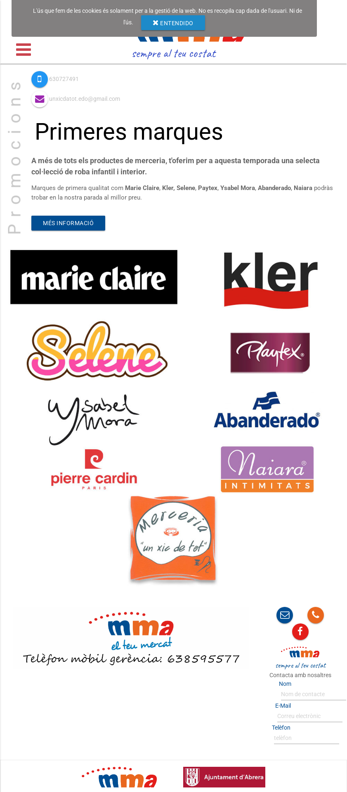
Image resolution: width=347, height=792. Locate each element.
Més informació (68, 223)
